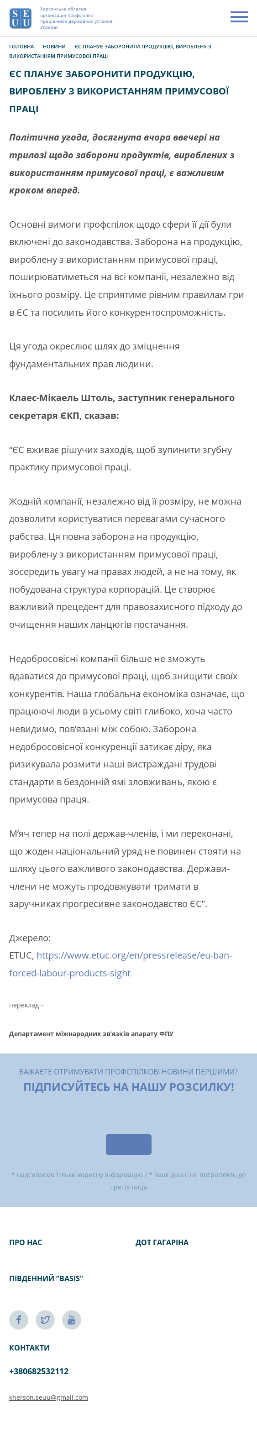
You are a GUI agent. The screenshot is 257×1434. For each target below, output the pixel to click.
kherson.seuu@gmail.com (48, 1397)
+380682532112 (38, 1371)
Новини (54, 46)
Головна (21, 46)
